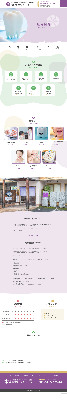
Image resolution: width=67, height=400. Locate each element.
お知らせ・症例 (36, 383)
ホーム (9, 383)
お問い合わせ (56, 383)
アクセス (46, 383)
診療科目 (26, 383)
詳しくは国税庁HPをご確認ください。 (20, 295)
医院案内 (17, 383)
